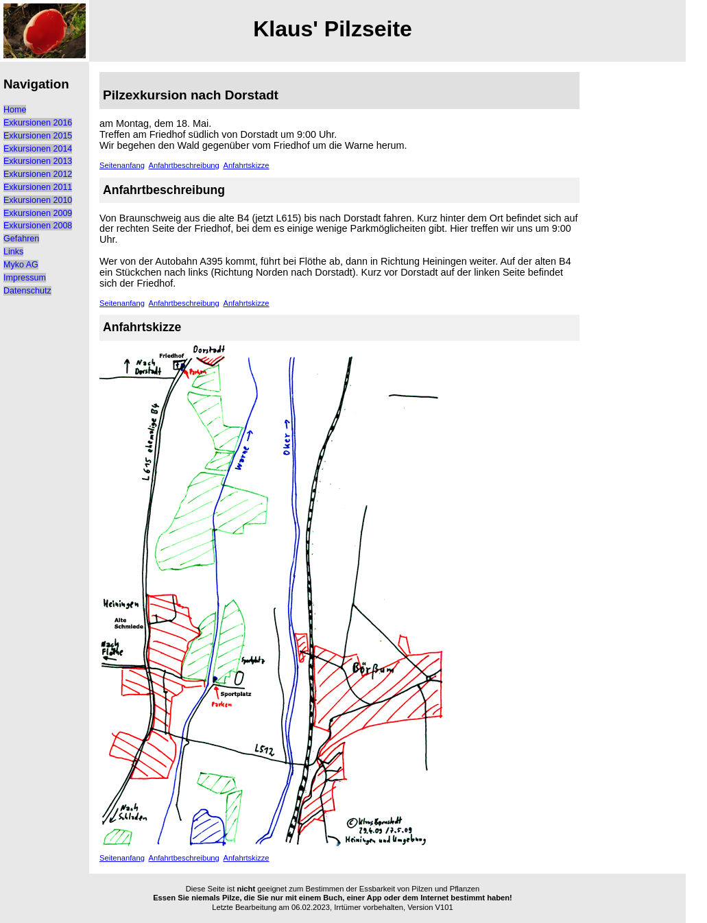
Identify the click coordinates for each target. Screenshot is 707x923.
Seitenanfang (122, 165)
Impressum (24, 278)
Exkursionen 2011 (37, 187)
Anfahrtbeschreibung (184, 165)
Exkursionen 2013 (37, 161)
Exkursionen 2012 (37, 174)
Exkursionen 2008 (37, 225)
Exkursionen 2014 (37, 149)
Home (14, 110)
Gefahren (21, 238)
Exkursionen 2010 (37, 200)
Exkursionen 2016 (37, 123)
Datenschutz (27, 291)
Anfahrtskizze (246, 165)
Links (13, 251)
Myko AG (20, 264)
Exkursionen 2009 (37, 213)
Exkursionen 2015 (37, 136)
